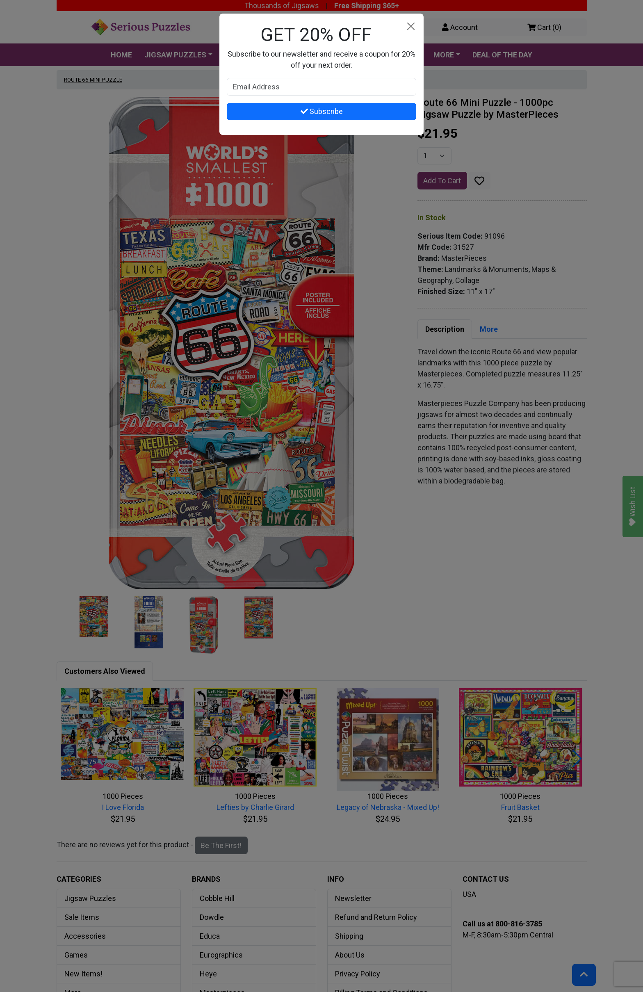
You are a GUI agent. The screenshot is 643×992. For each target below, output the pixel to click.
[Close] (410, 26)
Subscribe (322, 111)
